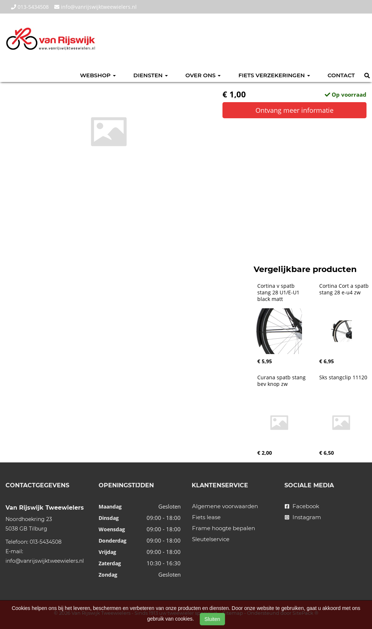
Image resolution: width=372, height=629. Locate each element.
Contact (341, 75)
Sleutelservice (210, 539)
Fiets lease (206, 517)
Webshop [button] (98, 75)
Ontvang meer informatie (294, 110)
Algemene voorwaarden (225, 506)
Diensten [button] (150, 75)
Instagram (303, 517)
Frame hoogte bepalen (223, 528)
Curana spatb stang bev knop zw (282, 380)
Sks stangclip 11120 (343, 377)
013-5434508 (30, 6)
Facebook (302, 506)
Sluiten (212, 619)
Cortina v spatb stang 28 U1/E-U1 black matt (279, 292)
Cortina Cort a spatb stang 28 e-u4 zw (344, 289)
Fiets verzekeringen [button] (274, 75)
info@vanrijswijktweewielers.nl (95, 6)
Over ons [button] (203, 75)
